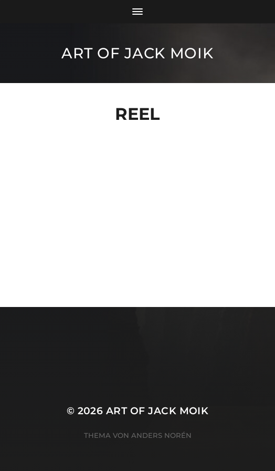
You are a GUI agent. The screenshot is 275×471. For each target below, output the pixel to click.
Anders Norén (161, 435)
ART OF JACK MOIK (137, 53)
